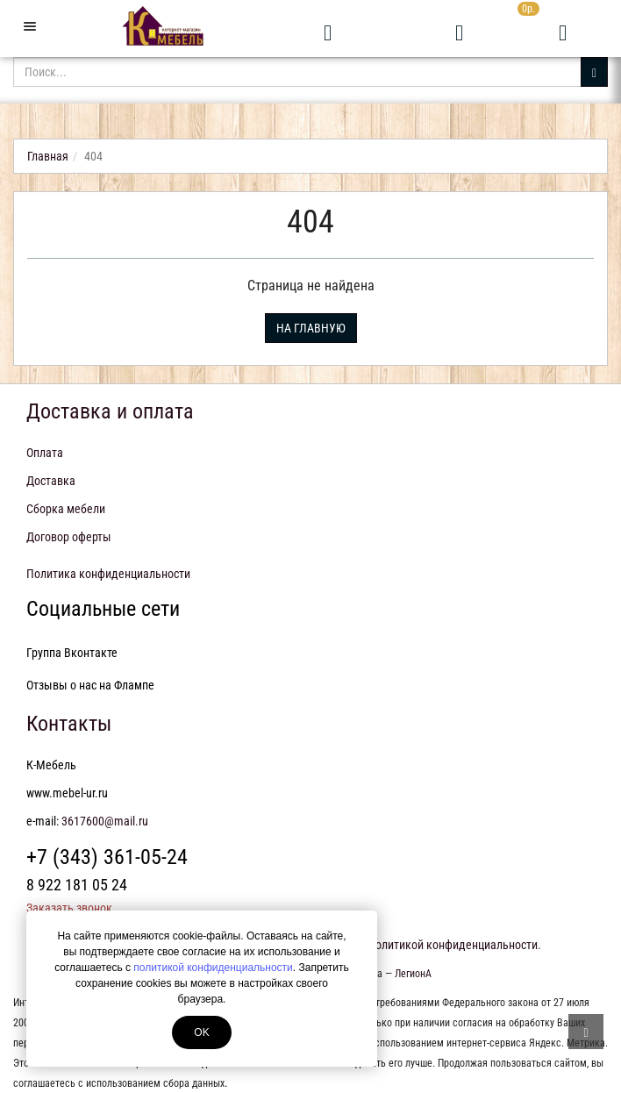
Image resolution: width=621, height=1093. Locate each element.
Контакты (68, 723)
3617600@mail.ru (104, 821)
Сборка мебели (65, 509)
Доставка (50, 481)
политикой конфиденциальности (212, 967)
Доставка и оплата (110, 411)
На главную (311, 328)
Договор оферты (68, 537)
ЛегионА (413, 974)
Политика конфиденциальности (108, 574)
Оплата (44, 453)
